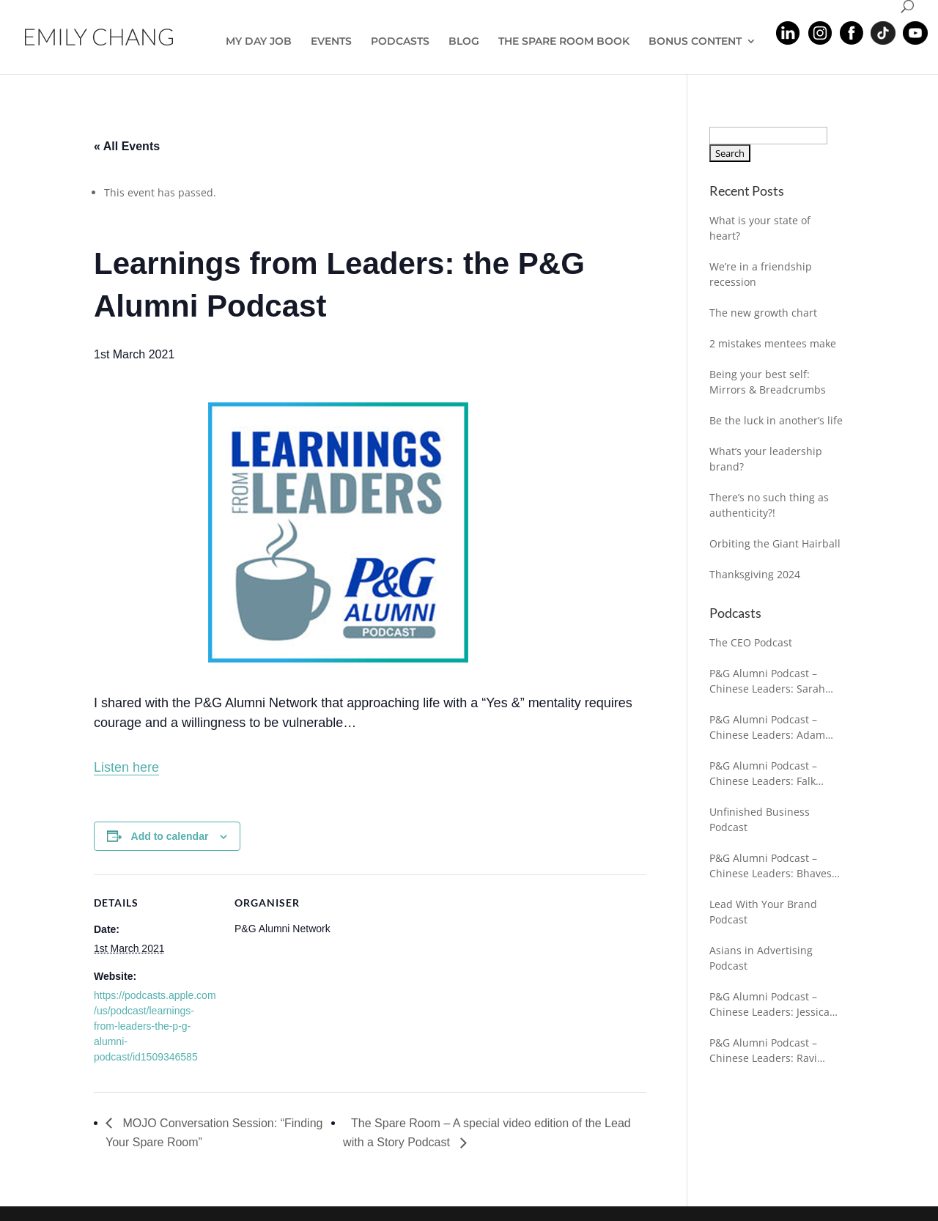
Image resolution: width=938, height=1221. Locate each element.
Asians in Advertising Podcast (761, 958)
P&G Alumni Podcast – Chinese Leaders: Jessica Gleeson (769, 1004)
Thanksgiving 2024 (754, 574)
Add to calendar (170, 836)
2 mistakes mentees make (772, 343)
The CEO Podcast (750, 642)
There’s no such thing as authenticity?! (769, 505)
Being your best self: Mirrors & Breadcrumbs (767, 381)
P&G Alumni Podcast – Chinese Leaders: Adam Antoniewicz (767, 727)
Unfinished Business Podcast (759, 819)
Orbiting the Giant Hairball (775, 543)
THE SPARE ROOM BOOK (563, 42)
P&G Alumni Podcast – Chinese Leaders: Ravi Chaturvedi (763, 1051)
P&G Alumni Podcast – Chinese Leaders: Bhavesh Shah (773, 866)
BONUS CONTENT (695, 42)
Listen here (126, 767)
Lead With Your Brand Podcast (763, 911)
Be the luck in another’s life (776, 420)
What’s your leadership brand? (765, 458)
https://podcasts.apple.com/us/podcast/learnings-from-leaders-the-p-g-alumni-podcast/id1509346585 (155, 1026)
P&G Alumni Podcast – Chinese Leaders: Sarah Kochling (767, 681)
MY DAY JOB (259, 42)
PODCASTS (400, 42)
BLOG (463, 42)
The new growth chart (763, 313)
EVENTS (331, 42)
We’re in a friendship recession (760, 274)
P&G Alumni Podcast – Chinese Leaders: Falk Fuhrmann (763, 774)
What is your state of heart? (759, 228)
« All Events (127, 146)
